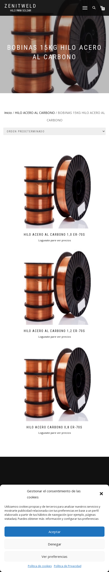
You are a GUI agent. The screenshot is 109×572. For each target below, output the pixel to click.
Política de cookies (40, 566)
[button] (102, 494)
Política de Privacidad (67, 566)
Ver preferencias (54, 556)
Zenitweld (20, 6)
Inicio (8, 113)
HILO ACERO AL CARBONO (35, 113)
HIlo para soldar (20, 10)
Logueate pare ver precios (54, 240)
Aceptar (55, 531)
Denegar (54, 544)
